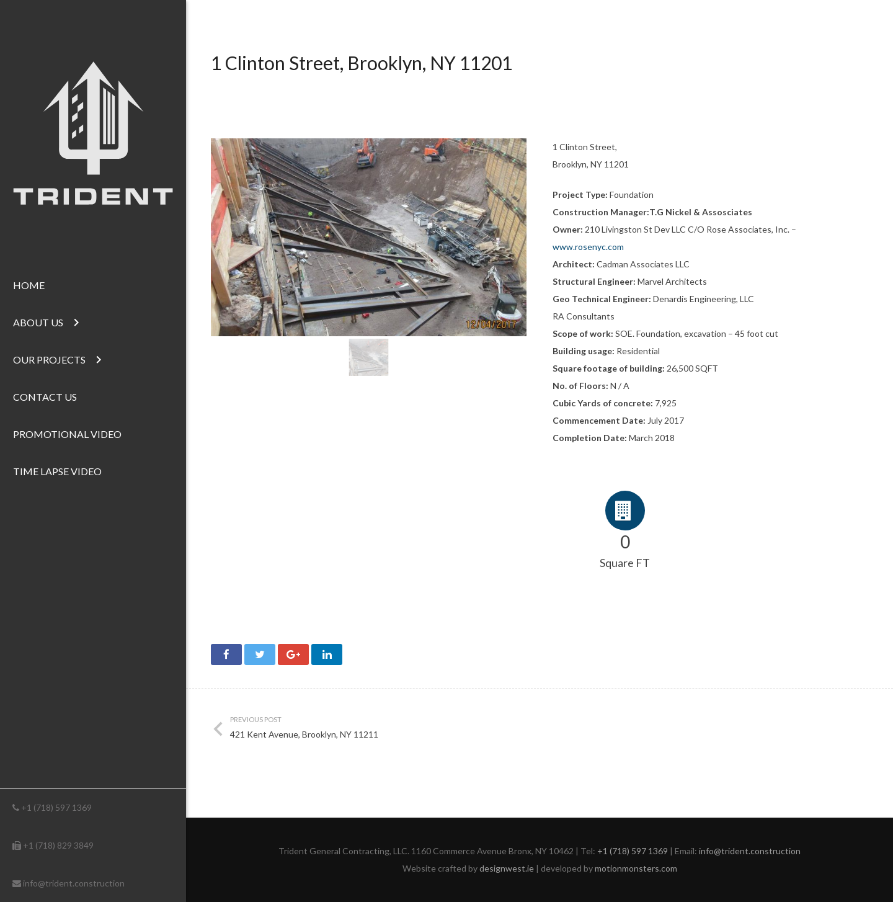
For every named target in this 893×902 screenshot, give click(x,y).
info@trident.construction (74, 883)
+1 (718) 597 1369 (56, 807)
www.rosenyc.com (588, 246)
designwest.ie (506, 868)
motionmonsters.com (636, 868)
